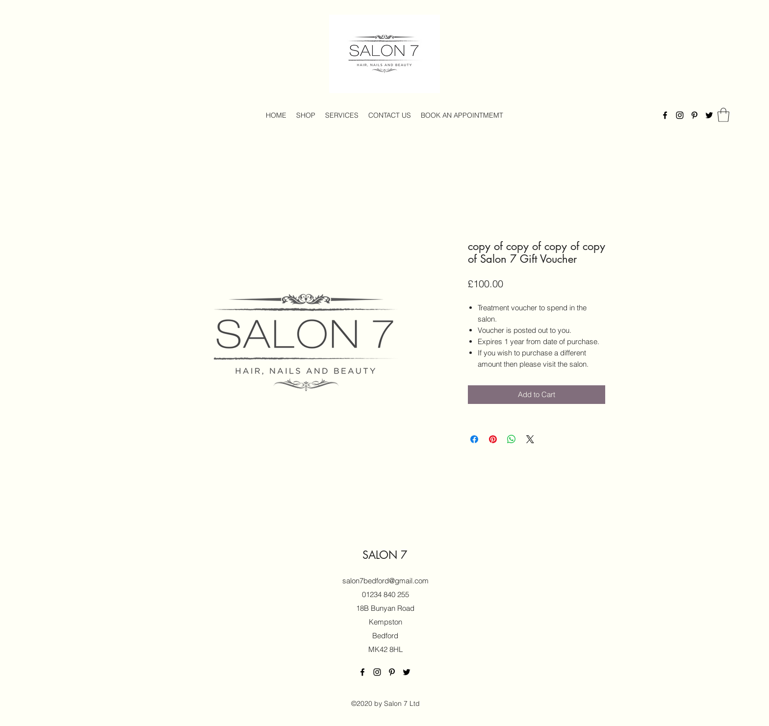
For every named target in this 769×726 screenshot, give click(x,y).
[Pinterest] (694, 115)
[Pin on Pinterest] (493, 439)
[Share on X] (530, 439)
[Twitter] (709, 115)
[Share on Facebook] (474, 439)
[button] (723, 115)
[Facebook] (665, 115)
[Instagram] (680, 115)
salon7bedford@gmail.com (385, 580)
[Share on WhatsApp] (511, 439)
